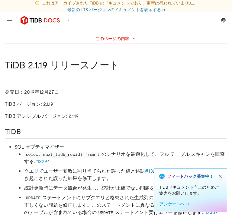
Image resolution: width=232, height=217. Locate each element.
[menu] (10, 20)
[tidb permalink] (25, 131)
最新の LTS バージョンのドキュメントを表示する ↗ (116, 9)
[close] (220, 176)
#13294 (42, 161)
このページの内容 (116, 38)
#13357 (210, 212)
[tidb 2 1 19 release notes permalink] (124, 65)
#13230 (153, 171)
